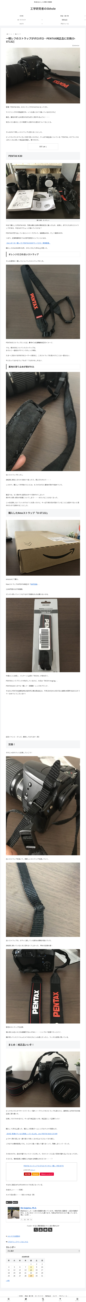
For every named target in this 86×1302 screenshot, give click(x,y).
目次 (41, 146)
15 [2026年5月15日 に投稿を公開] (31, 1270)
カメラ (9, 1202)
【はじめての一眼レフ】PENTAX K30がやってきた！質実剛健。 (28, 243)
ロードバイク (39, 1296)
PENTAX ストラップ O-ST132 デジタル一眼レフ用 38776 (44, 1166)
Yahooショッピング (47, 1174)
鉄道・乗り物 (29, 1296)
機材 (15, 1202)
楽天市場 (27, 1174)
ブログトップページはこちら (18, 1242)
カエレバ (32, 1170)
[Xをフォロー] (21, 1219)
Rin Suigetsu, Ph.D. (28, 1208)
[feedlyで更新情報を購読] (28, 1219)
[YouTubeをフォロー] (25, 1219)
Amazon (35, 1174)
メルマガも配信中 (14, 1236)
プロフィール (63, 1296)
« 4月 (8, 1280)
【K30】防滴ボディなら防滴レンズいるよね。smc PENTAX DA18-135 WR (31, 1134)
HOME (21, 1296)
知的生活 (48, 1296)
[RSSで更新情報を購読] (31, 1219)
